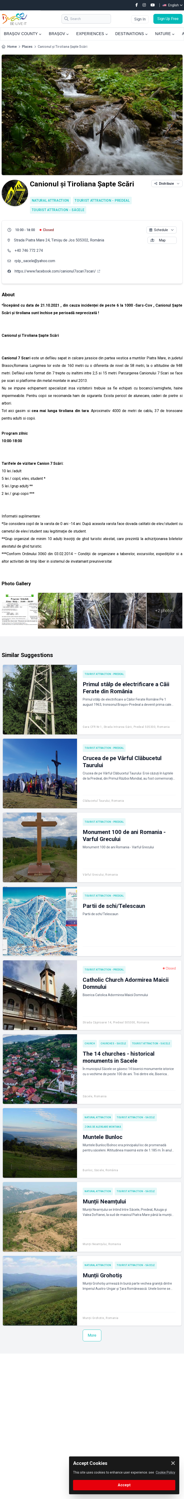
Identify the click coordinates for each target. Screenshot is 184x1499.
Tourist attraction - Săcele (58, 210)
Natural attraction (50, 200)
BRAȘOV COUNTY (22, 34)
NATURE (164, 34)
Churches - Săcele (113, 1043)
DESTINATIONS (131, 34)
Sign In (140, 19)
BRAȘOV (59, 34)
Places (27, 46)
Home (12, 46)
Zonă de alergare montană (103, 1127)
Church (90, 1043)
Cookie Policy (165, 1472)
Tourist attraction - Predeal (102, 200)
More (92, 1335)
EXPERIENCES (92, 34)
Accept (124, 1485)
